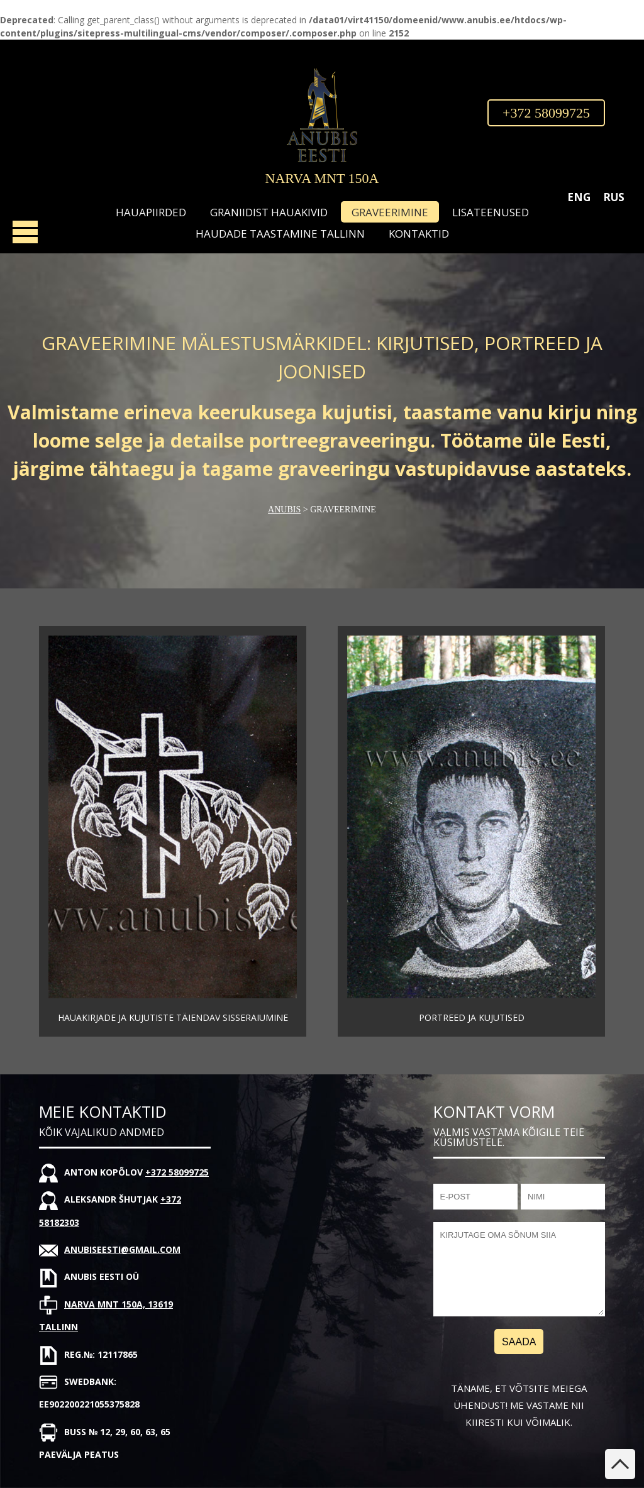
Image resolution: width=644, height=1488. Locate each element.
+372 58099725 (546, 113)
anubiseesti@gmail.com (122, 1249)
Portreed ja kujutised (472, 1017)
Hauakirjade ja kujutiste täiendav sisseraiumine (173, 1017)
